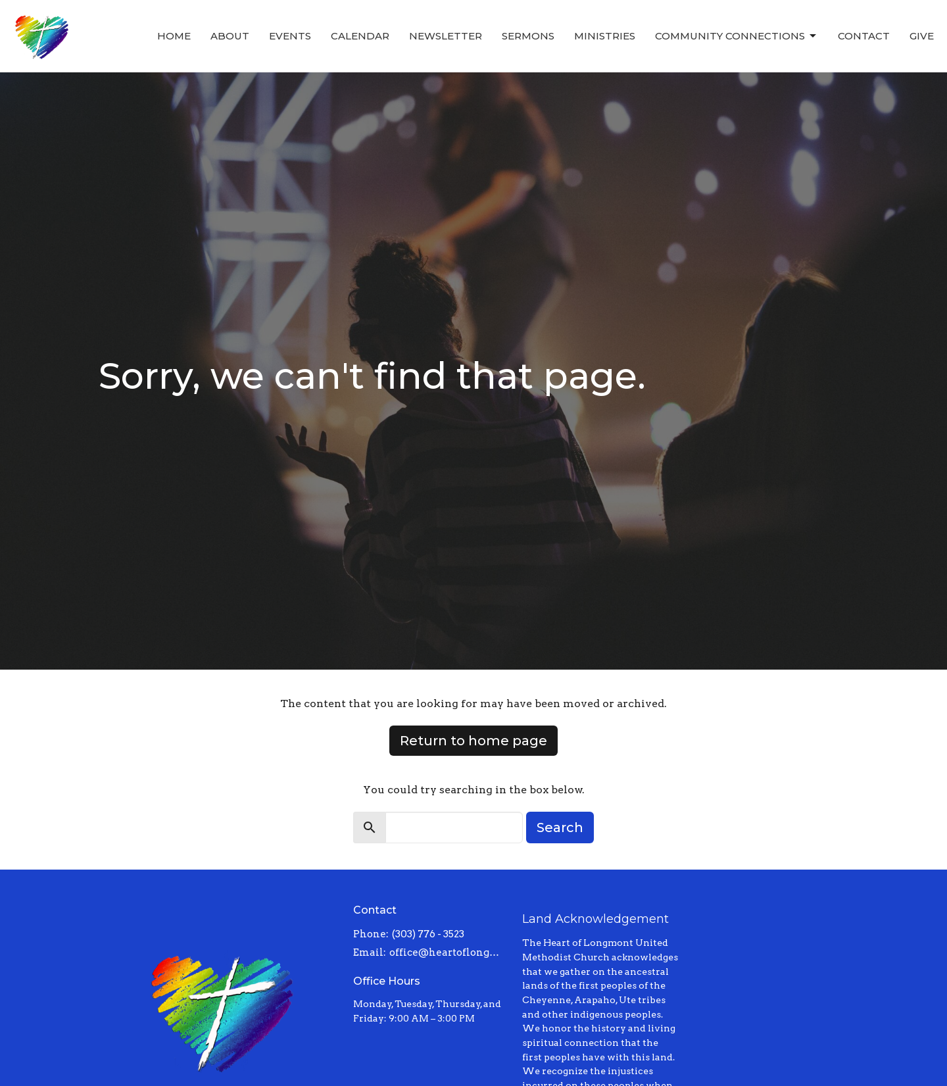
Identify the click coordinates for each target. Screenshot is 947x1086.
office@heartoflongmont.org (449, 952)
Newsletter (445, 36)
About (229, 36)
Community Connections (736, 36)
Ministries (604, 36)
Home (174, 36)
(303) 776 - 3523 (428, 934)
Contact (864, 36)
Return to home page (473, 741)
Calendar (360, 36)
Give (922, 36)
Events (290, 36)
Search (560, 827)
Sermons (528, 36)
